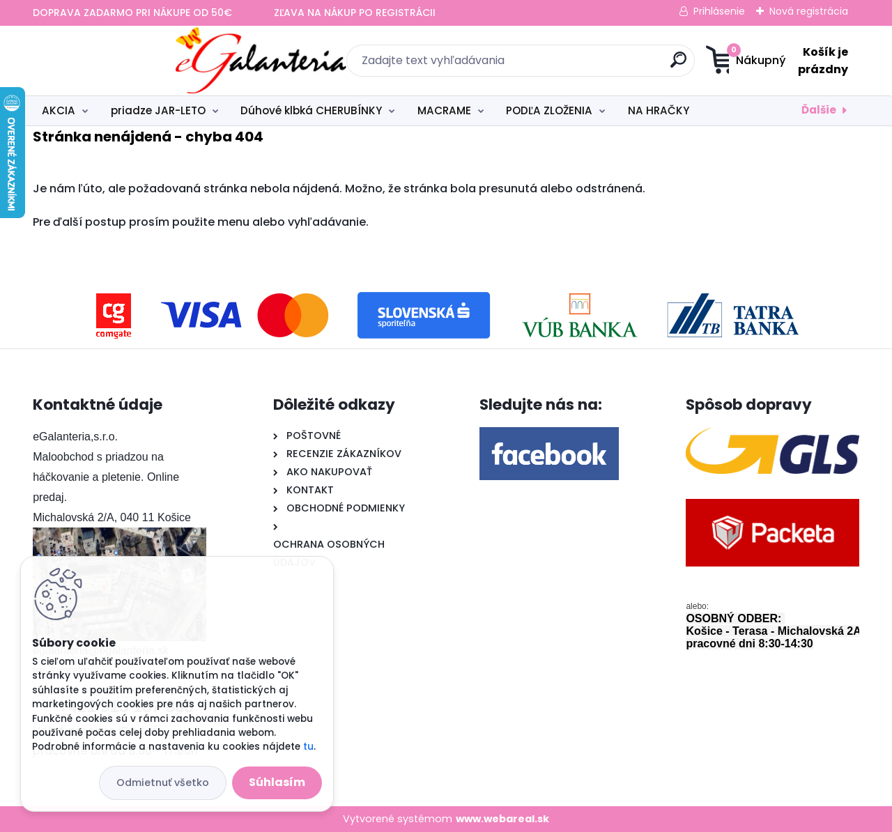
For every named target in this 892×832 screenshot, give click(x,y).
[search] (582, 65)
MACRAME (444, 110)
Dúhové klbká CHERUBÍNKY (311, 110)
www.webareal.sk (502, 819)
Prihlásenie (719, 11)
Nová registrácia (808, 11)
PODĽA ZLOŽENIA (549, 110)
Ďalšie (818, 109)
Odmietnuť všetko (162, 782)
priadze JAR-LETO (158, 110)
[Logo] (118, 60)
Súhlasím (277, 782)
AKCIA (58, 110)
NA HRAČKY (658, 110)
